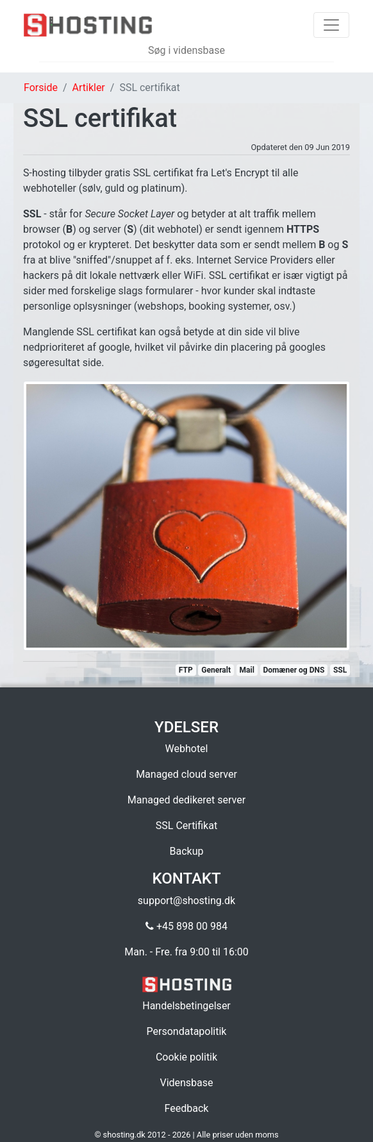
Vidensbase (186, 1083)
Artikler (88, 87)
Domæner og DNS (293, 670)
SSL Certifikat (186, 825)
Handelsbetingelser (186, 1006)
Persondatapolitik (187, 1031)
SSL (340, 670)
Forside (41, 87)
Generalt (216, 670)
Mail (247, 670)
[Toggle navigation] (331, 25)
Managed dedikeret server (186, 800)
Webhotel (186, 749)
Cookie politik (186, 1057)
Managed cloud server (186, 774)
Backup (187, 851)
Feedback (187, 1108)
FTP (186, 670)
